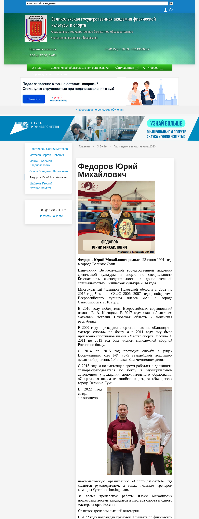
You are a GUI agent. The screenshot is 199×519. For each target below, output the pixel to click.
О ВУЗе (36, 67)
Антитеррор (150, 67)
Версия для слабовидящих (49, 74)
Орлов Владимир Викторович (48, 171)
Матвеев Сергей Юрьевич (46, 155)
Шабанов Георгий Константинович (41, 185)
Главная (84, 146)
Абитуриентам (124, 67)
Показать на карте (53, 216)
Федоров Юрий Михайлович (48, 177)
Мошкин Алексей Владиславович (40, 163)
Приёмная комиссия (42, 49)
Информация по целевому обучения (99, 109)
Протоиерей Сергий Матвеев (48, 148)
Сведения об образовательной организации (79, 67)
